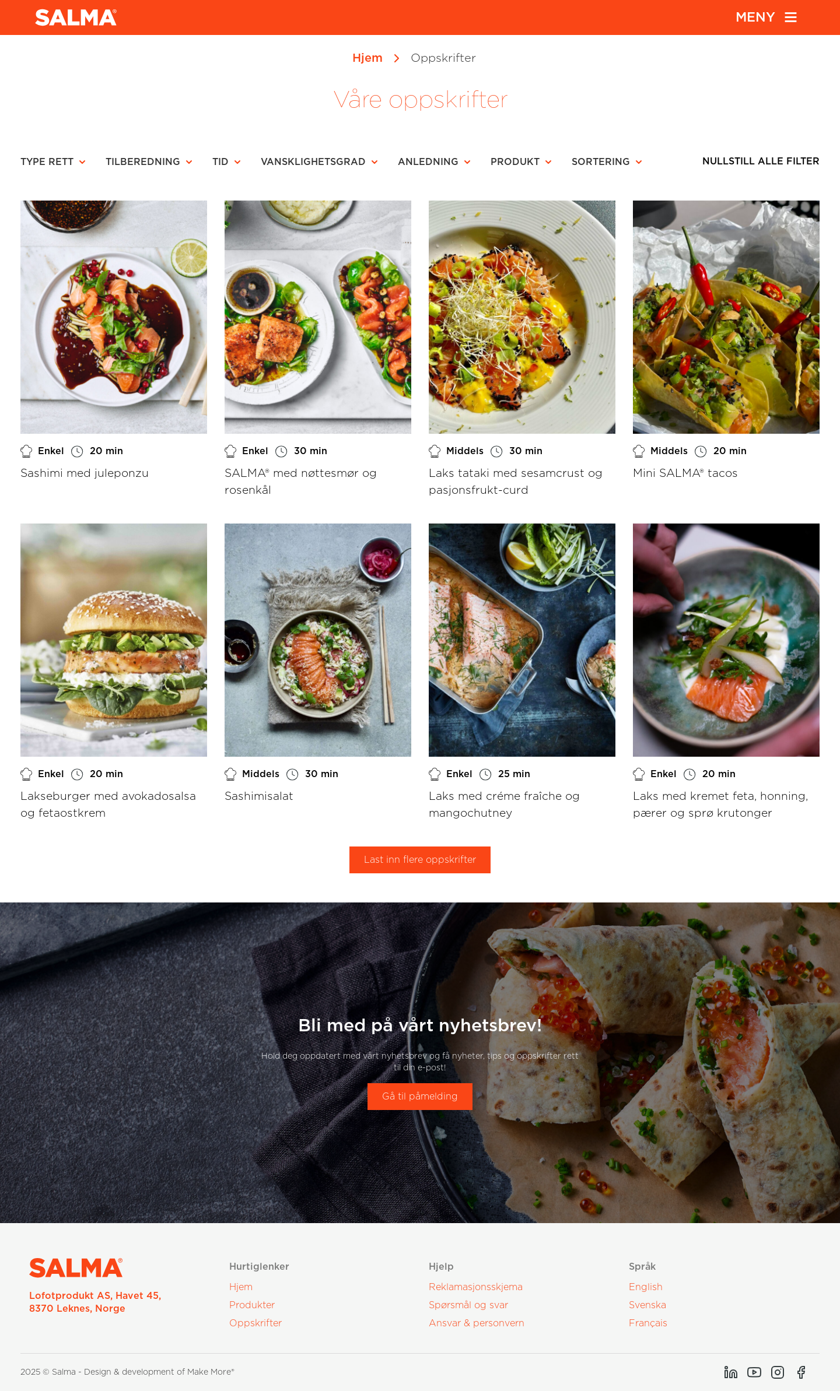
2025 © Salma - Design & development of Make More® (127, 1372)
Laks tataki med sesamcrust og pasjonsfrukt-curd (516, 482)
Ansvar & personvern (476, 1323)
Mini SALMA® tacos (685, 473)
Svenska (647, 1305)
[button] (56, 162)
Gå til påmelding (420, 1096)
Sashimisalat (259, 796)
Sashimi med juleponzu (84, 473)
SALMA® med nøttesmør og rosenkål (301, 482)
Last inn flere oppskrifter (420, 860)
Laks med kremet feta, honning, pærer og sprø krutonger (720, 805)
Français (648, 1323)
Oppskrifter (255, 1323)
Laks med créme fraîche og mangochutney (504, 805)
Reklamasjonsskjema (476, 1287)
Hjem (367, 58)
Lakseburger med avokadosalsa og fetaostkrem (108, 805)
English (646, 1287)
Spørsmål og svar (468, 1305)
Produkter (252, 1305)
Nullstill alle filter (761, 161)
